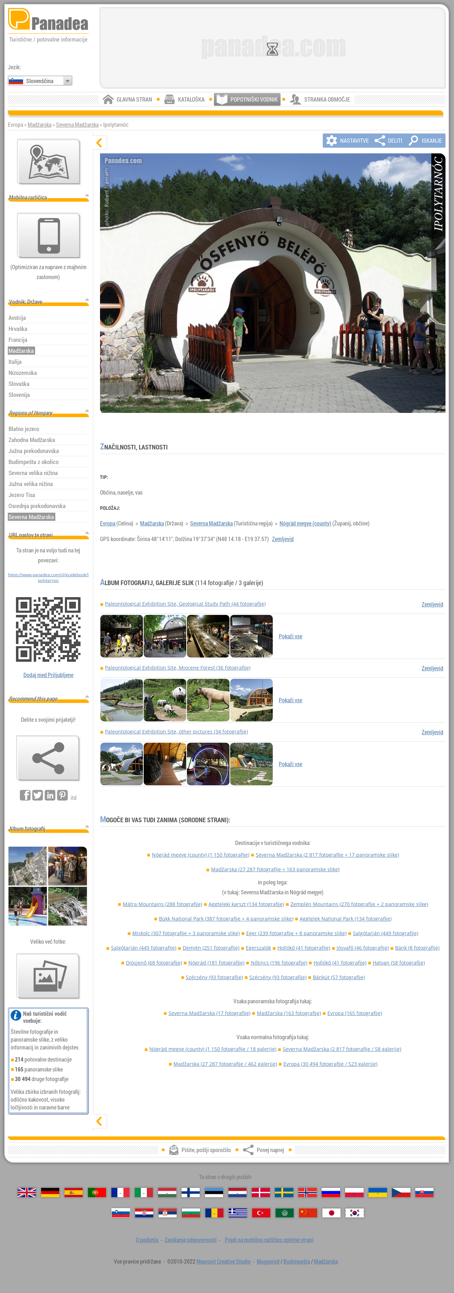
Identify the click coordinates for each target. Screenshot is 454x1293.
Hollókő (303, 947)
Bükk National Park (226, 918)
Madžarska (39, 125)
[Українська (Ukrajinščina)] (377, 1192)
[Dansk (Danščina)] (260, 1192)
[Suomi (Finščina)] (190, 1192)
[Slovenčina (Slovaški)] (424, 1192)
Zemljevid (283, 539)
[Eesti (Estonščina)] (214, 1192)
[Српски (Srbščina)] (167, 1213)
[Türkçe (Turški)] (261, 1213)
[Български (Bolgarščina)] (191, 1213)
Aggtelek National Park (346, 918)
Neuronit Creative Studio (223, 1261)
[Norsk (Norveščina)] (307, 1192)
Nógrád (216, 962)
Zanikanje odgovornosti (191, 1240)
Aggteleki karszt (246, 904)
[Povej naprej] (48, 758)
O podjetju (147, 1240)
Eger (296, 933)
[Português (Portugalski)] (97, 1192)
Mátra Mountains (162, 904)
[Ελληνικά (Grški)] (237, 1213)
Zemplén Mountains (359, 904)
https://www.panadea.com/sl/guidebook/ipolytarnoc (48, 577)
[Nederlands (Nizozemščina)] (237, 1192)
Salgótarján (385, 933)
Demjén (211, 947)
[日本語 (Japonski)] (331, 1213)
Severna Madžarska (77, 125)
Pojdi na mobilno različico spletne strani (269, 1240)
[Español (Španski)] (73, 1192)
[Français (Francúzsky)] (120, 1192)
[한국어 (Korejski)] (354, 1213)
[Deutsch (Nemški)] (50, 1192)
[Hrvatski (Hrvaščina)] (144, 1213)
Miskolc (186, 933)
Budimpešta (296, 1261)
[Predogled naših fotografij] (48, 976)
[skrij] (100, 143)
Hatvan (399, 962)
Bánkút (339, 977)
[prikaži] (100, 1121)
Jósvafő (363, 947)
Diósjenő (154, 962)
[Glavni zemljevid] (49, 162)
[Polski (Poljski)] (354, 1192)
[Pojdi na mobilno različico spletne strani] (49, 235)
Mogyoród (268, 1261)
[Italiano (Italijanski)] (143, 1192)
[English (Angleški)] (26, 1192)
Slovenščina (39, 81)
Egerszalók (258, 947)
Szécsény (214, 977)
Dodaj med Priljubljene (48, 675)
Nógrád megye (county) (305, 523)
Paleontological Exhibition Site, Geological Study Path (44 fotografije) (185, 603)
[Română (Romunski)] (214, 1213)
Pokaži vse (290, 636)
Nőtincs (279, 962)
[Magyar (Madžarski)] (167, 1192)
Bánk (417, 947)
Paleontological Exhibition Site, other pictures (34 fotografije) (176, 731)
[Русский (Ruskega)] (330, 1192)
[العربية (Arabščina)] (284, 1213)
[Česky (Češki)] (401, 1192)
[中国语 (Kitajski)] (308, 1213)
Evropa (107, 523)
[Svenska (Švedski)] (284, 1192)
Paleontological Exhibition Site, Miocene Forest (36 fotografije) (177, 667)
